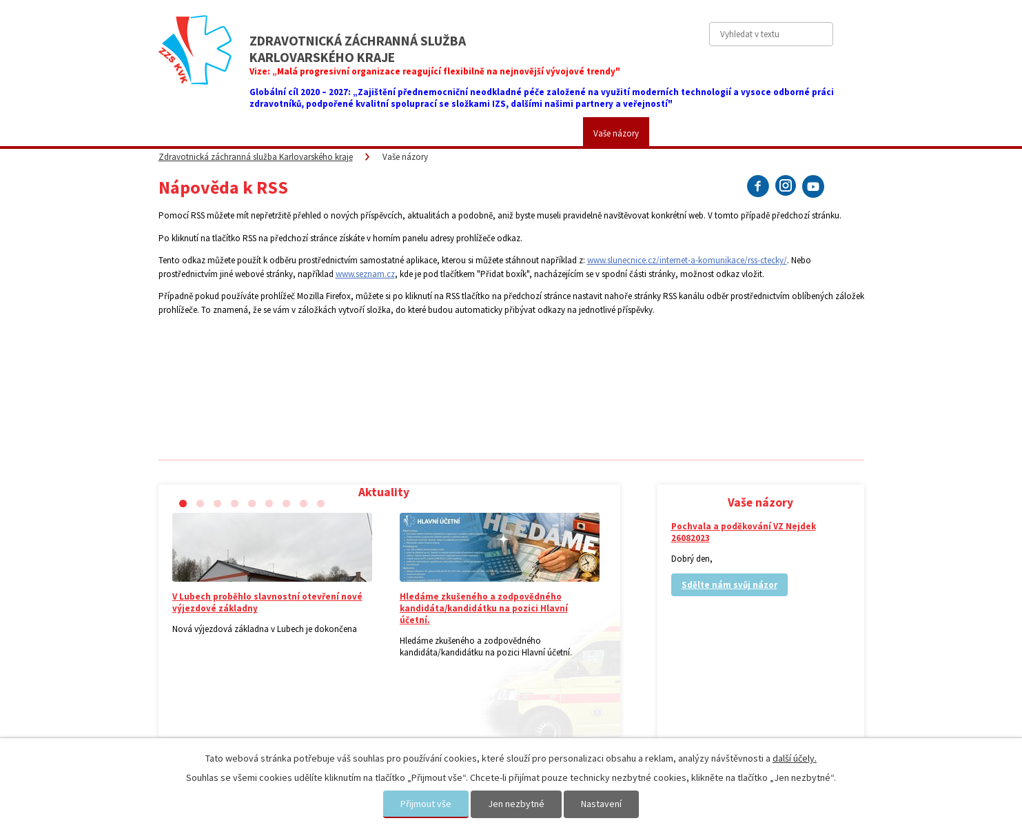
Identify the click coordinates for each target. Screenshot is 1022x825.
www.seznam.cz (365, 274)
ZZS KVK (248, 133)
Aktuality (185, 133)
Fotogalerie (483, 133)
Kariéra (549, 133)
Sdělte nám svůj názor (729, 585)
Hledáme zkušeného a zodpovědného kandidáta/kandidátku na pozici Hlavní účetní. (484, 608)
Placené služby (403, 133)
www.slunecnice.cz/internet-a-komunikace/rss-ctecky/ (687, 260)
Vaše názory (616, 133)
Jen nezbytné (516, 803)
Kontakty (687, 133)
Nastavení (601, 803)
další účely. (795, 758)
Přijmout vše (425, 803)
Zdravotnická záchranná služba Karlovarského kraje (256, 157)
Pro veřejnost (320, 133)
